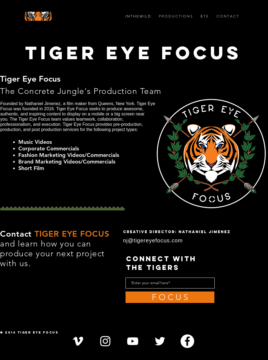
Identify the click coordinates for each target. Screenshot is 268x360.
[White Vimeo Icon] (78, 341)
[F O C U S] (170, 297)
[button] (175, 16)
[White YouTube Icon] (132, 341)
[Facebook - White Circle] (187, 341)
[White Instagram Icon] (105, 341)
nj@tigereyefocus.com (154, 240)
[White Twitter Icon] (160, 341)
